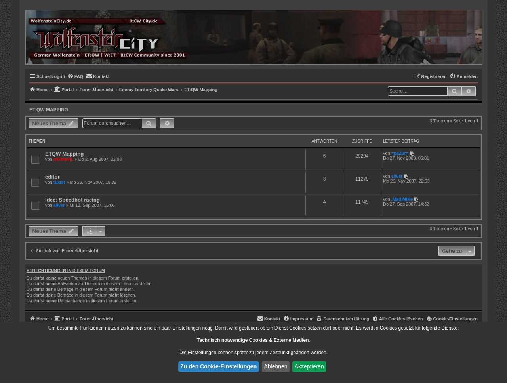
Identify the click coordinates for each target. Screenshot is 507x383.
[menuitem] (75, 76)
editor (52, 177)
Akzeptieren (309, 366)
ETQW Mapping (64, 154)
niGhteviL (63, 159)
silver (397, 176)
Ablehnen (275, 366)
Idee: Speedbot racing (72, 200)
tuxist (59, 182)
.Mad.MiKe (402, 199)
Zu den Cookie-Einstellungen (218, 366)
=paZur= (399, 153)
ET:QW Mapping (48, 109)
